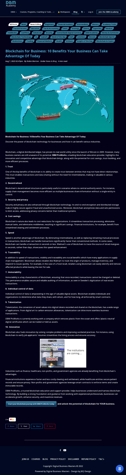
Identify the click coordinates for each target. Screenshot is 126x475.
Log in (90, 12)
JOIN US (25, 459)
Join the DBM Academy (109, 12)
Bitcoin (92, 37)
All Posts (13, 24)
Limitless (81, 37)
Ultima (86, 28)
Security (49, 32)
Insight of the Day (84, 41)
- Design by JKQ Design (80, 471)
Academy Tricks (109, 24)
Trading (29, 41)
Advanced (37, 32)
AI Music (69, 41)
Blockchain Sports (107, 37)
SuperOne (97, 28)
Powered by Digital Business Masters (52, 471)
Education (35, 28)
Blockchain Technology (21, 37)
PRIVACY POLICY (58, 459)
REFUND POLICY (88, 459)
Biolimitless (17, 41)
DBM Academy (91, 32)
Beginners (49, 24)
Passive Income (20, 28)
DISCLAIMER (73, 459)
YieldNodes (12, 32)
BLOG (45, 459)
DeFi (71, 37)
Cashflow (25, 32)
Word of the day (58, 37)
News (23, 24)
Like (7, 419)
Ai (36, 37)
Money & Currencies (110, 32)
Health (59, 41)
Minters (95, 24)
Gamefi (44, 37)
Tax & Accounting (50, 28)
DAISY (65, 28)
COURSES (36, 459)
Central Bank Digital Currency (69, 32)
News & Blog (35, 24)
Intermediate (82, 24)
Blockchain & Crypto (105, 41)
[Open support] (120, 469)
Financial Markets (44, 41)
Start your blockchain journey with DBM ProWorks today (31, 404)
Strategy (75, 28)
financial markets (65, 24)
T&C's (101, 459)
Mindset (109, 28)
